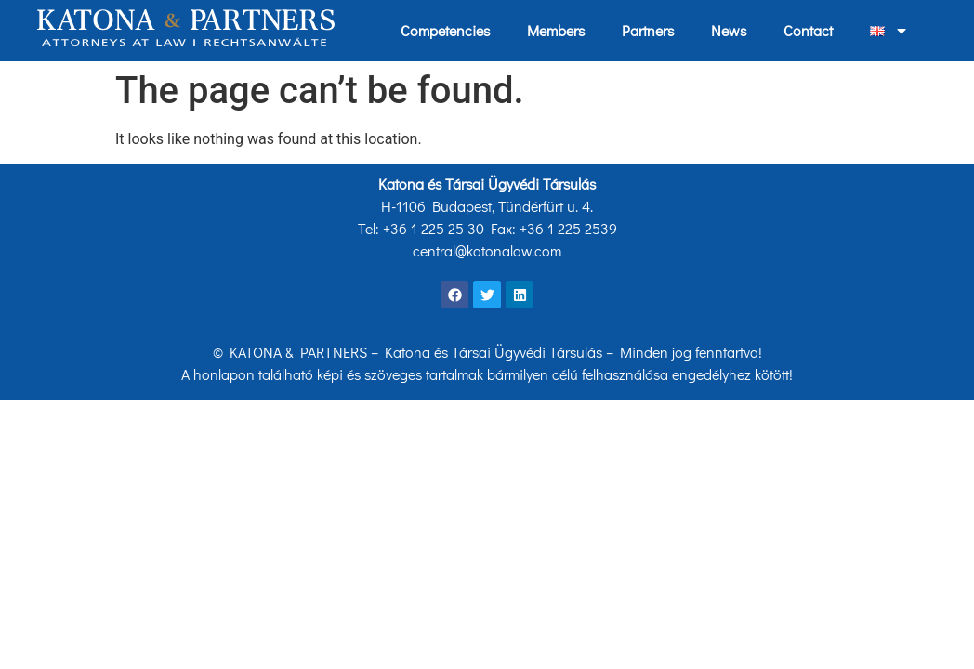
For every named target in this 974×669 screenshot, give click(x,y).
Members (556, 30)
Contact (808, 30)
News (728, 30)
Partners (648, 30)
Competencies (445, 30)
